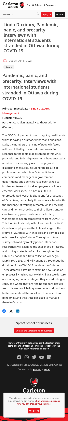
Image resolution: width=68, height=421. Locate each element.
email (47, 369)
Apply (46, 14)
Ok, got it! (34, 410)
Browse (7, 14)
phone (37, 369)
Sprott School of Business (41, 5)
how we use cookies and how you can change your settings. (38, 402)
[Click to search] (38, 14)
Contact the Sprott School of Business (34, 330)
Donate (59, 14)
